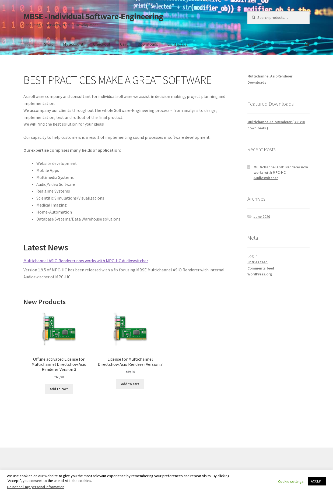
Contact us (177, 44)
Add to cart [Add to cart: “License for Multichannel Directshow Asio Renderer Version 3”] (130, 384)
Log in (252, 256)
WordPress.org (259, 274)
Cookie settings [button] (291, 481)
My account (73, 44)
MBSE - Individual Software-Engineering (93, 16)
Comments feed (260, 268)
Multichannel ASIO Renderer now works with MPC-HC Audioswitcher (85, 260)
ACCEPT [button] (317, 481)
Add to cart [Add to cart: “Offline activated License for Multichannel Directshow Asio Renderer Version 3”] (59, 389)
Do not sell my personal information (35, 486)
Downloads (148, 44)
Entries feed (257, 262)
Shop (49, 44)
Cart (124, 44)
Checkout (102, 44)
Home (29, 44)
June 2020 (262, 216)
